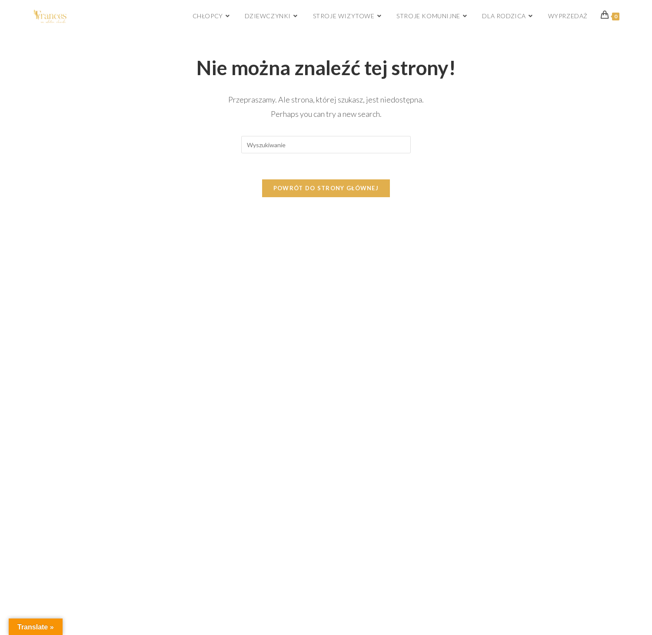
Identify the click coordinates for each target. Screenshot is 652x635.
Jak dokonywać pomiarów (75, 270)
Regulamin (53, 318)
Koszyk (350, 264)
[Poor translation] (32, 426)
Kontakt (351, 315)
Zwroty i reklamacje (66, 302)
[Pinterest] (546, 259)
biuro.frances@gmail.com (243, 317)
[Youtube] (572, 259)
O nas (47, 254)
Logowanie (355, 277)
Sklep (348, 251)
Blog (347, 290)
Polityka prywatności (68, 334)
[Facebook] (493, 259)
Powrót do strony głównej (326, 188)
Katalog (351, 303)
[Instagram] (519, 259)
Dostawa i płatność (66, 286)
